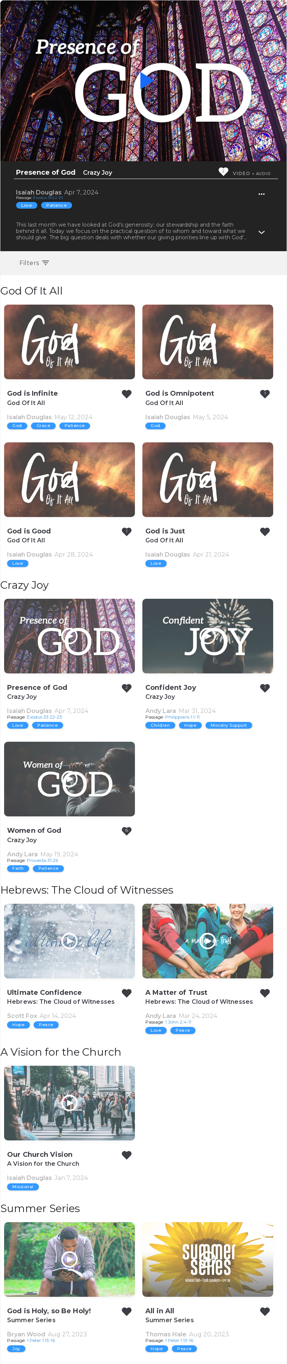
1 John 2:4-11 (178, 1022)
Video (241, 173)
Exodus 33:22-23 (48, 197)
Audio (263, 173)
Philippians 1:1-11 (182, 717)
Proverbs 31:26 (42, 860)
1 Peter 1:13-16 (41, 1340)
